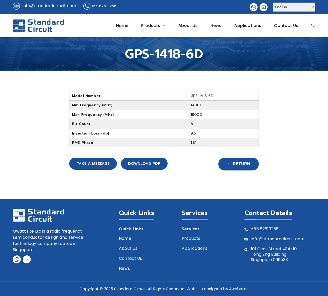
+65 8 (256, 229)
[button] (163, 25)
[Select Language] (294, 7)
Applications (247, 25)
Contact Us (286, 25)
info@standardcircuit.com (49, 6)
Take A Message (96, 164)
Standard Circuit (130, 289)
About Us (188, 25)
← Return (238, 164)
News (216, 25)
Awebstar (238, 289)
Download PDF (155, 164)
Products (153, 25)
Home (122, 25)
